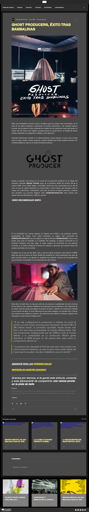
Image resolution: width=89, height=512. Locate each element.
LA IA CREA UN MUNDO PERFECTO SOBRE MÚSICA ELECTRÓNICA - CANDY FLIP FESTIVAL (43, 440)
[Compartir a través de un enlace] (25, 403)
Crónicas (38, 7)
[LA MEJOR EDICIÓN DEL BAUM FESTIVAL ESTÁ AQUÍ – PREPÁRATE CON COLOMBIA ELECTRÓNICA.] (73, 429)
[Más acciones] (76, 19)
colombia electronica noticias (49, 391)
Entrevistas (47, 7)
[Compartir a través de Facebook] (12, 403)
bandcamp (61, 391)
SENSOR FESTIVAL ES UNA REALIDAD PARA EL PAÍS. (15, 440)
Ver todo (84, 419)
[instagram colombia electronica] (76, 510)
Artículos (29, 7)
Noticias (19, 7)
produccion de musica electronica (21, 393)
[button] (84, 7)
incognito (68, 393)
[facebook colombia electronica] (83, 510)
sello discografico (47, 393)
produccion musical (70, 391)
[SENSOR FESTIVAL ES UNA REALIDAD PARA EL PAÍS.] (16, 429)
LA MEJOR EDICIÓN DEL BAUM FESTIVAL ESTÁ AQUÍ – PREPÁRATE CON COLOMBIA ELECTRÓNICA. (73, 440)
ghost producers (57, 393)
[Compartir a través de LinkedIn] (21, 403)
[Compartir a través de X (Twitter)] (17, 403)
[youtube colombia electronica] (85, 510)
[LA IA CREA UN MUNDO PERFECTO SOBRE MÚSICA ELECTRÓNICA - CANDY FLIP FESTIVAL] (44, 429)
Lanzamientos (59, 7)
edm (64, 393)
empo (73, 393)
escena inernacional (36, 393)
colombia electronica (17, 391)
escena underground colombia (32, 391)
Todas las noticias (8, 7)
